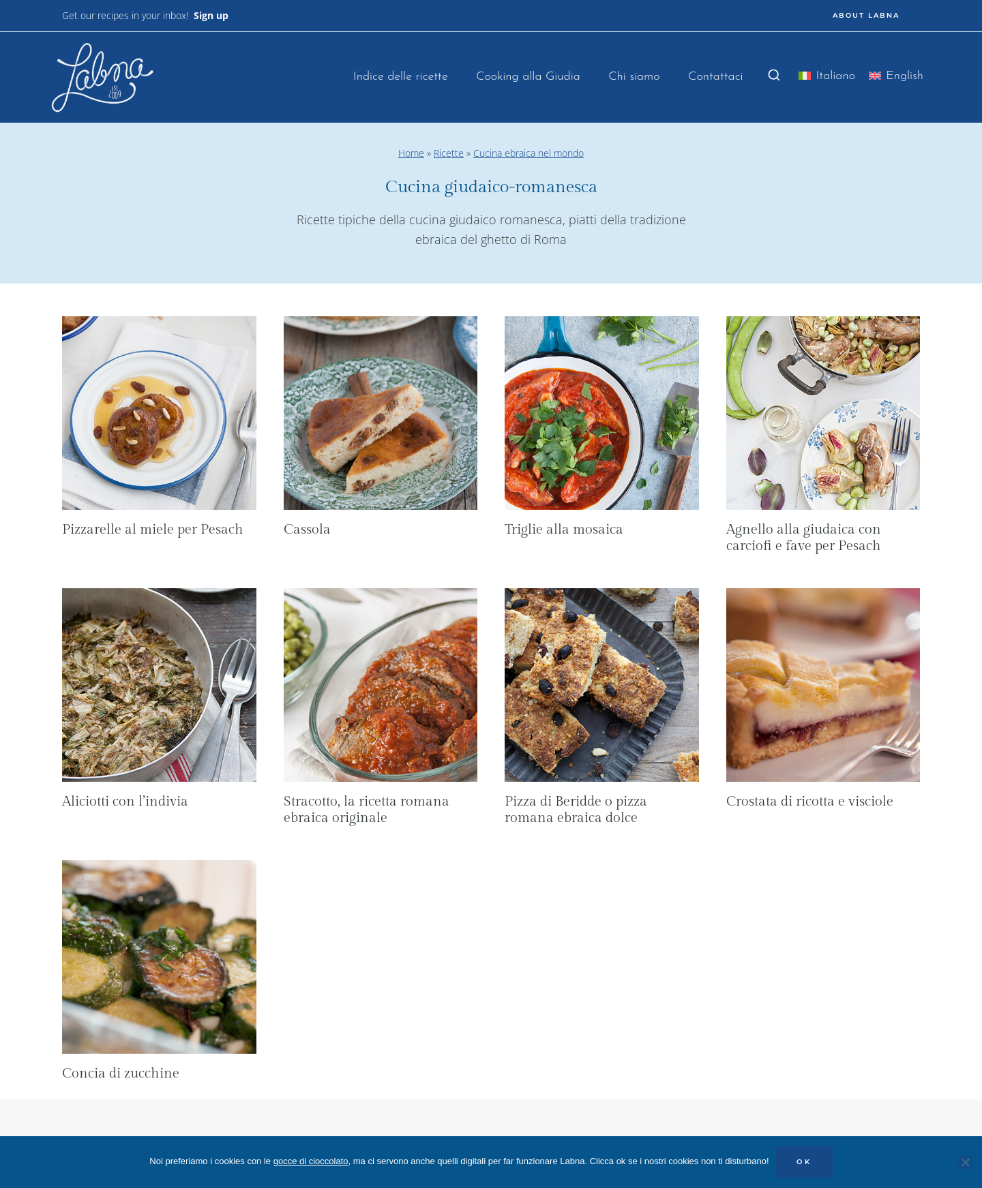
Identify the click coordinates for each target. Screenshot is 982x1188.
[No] (965, 1162)
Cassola (307, 529)
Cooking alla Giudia (528, 76)
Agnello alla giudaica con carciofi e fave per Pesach (803, 537)
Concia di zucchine (120, 1073)
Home (411, 153)
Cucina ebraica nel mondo (528, 153)
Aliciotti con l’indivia (125, 801)
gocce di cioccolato (310, 1161)
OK (804, 1161)
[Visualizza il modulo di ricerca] (774, 75)
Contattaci (715, 76)
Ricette (449, 153)
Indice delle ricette (400, 76)
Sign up (211, 15)
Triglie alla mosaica (564, 529)
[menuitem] (827, 78)
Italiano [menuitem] (835, 76)
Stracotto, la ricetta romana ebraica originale (366, 809)
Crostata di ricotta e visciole (809, 801)
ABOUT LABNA (866, 15)
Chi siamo (633, 76)
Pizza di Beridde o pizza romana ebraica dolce (576, 809)
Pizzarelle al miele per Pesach (152, 529)
